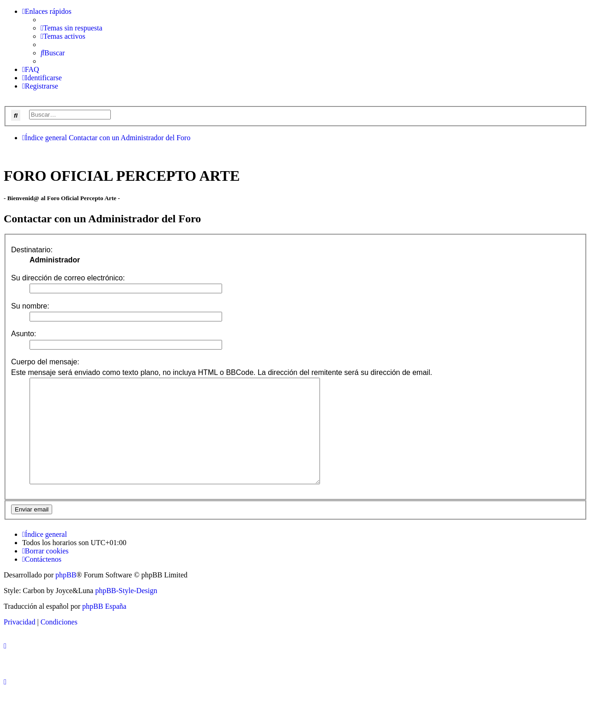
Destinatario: (32, 250)
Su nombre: (30, 306)
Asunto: (23, 334)
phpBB (65, 596)
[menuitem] (72, 28)
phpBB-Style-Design (126, 611)
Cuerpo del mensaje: (45, 362)
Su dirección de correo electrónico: (68, 278)
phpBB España (104, 627)
